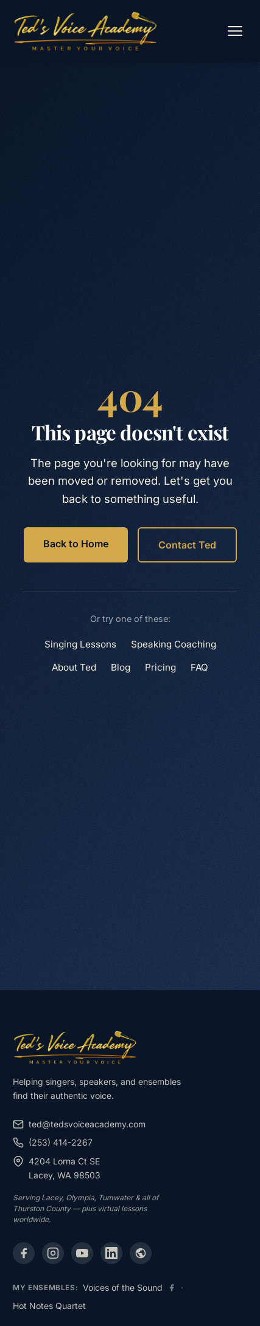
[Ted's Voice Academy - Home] (85, 31)
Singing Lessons (80, 644)
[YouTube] (82, 1253)
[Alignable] (141, 1253)
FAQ (199, 667)
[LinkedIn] (111, 1253)
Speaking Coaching (173, 644)
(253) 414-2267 (53, 1142)
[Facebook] (24, 1253)
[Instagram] (53, 1253)
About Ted (74, 667)
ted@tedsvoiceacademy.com (79, 1124)
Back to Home (75, 544)
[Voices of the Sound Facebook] (171, 1287)
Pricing (160, 667)
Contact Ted (187, 545)
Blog (120, 667)
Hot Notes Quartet (49, 1305)
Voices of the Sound (123, 1287)
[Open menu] (235, 31)
